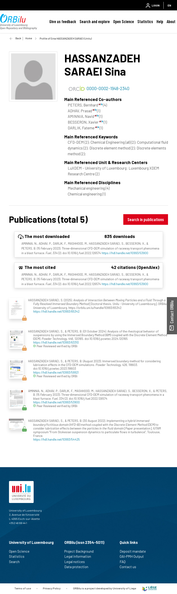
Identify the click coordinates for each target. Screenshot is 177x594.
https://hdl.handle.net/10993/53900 (125, 253)
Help (159, 21)
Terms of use (22, 588)
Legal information (79, 556)
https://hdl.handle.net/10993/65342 (56, 311)
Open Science (123, 21)
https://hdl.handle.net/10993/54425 (56, 439)
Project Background (80, 551)
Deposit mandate (135, 551)
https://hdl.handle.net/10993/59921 (56, 372)
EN (169, 5)
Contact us (130, 567)
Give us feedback (62, 21)
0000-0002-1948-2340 (107, 88)
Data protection (78, 567)
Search (16, 562)
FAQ (125, 562)
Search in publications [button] (145, 219)
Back (18, 38)
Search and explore (95, 21)
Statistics (145, 21)
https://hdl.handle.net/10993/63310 (56, 342)
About (171, 21)
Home (28, 38)
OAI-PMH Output (134, 556)
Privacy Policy (52, 588)
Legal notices (76, 562)
